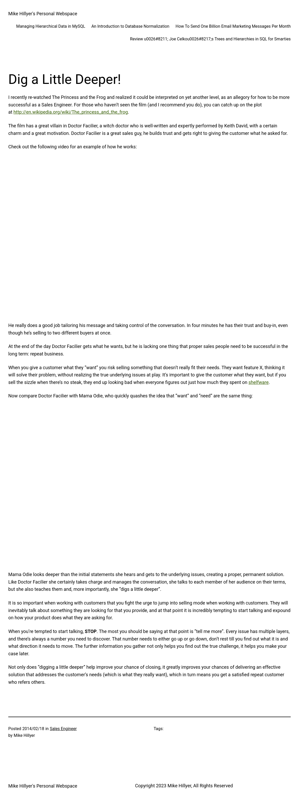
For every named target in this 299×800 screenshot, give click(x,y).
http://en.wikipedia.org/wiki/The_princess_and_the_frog (70, 112)
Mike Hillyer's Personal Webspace (42, 13)
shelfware (258, 382)
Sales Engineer (63, 728)
